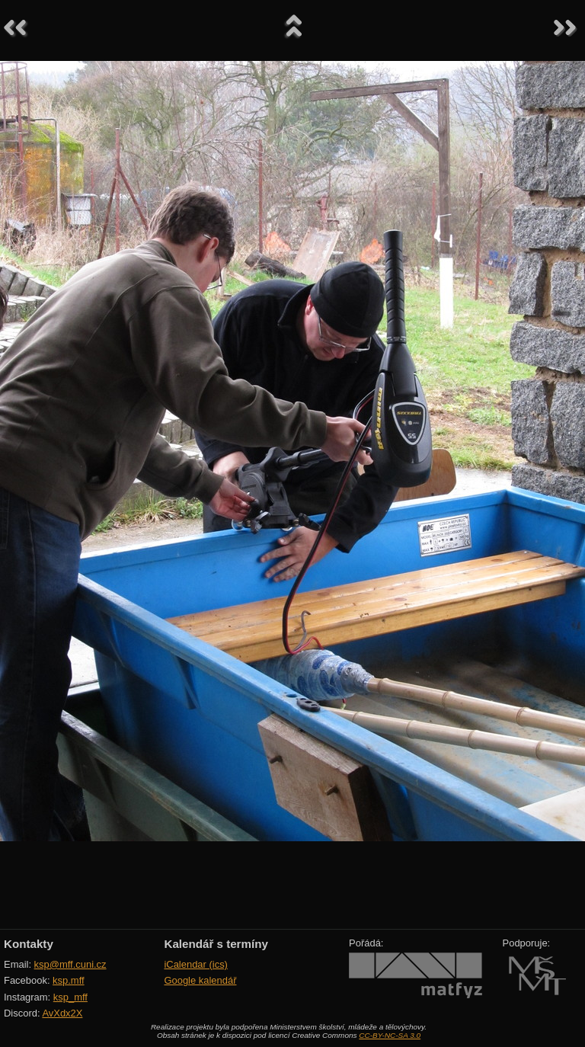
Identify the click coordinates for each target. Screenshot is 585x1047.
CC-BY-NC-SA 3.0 (389, 1035)
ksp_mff (70, 997)
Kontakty (28, 943)
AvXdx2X (62, 1013)
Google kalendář (200, 980)
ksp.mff (69, 980)
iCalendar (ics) (196, 964)
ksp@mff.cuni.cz (70, 964)
